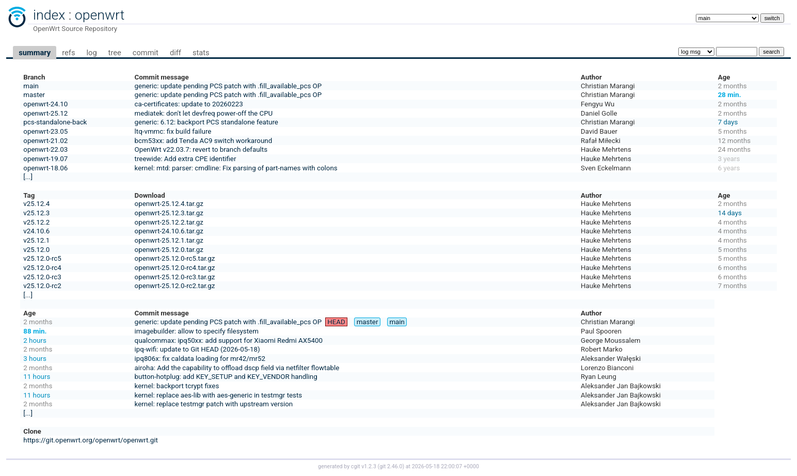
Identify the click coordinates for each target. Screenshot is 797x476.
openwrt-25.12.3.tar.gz (169, 213)
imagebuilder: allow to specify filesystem (197, 331)
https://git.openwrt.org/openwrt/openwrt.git (90, 440)
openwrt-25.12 (45, 113)
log (91, 52)
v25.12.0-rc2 (42, 286)
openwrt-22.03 (45, 149)
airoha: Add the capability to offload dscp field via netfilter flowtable (237, 368)
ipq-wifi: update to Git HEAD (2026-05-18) (197, 349)
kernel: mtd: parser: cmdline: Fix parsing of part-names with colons (236, 168)
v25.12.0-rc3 (42, 277)
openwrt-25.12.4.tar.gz (169, 204)
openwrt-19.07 (45, 159)
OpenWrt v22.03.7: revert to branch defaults (201, 149)
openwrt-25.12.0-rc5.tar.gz (175, 258)
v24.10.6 (36, 231)
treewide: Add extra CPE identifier (185, 159)
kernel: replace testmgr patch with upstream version (214, 404)
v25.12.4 (36, 204)
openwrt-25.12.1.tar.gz (169, 240)
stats (201, 52)
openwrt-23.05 (45, 131)
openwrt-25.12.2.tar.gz (169, 222)
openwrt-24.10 (45, 104)
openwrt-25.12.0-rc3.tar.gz (175, 277)
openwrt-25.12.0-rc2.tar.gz (175, 286)
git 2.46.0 (390, 466)
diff (175, 52)
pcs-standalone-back (55, 122)
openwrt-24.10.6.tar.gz (169, 231)
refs (68, 52)
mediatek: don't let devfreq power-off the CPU (204, 113)
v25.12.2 (36, 222)
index (49, 15)
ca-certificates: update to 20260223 (189, 104)
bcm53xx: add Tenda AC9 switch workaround (204, 141)
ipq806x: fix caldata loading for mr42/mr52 (200, 358)
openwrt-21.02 (45, 141)
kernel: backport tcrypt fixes (177, 386)
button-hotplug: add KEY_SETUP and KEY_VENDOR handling (226, 376)
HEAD (336, 322)
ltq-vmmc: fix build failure (173, 131)
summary (35, 52)
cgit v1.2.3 (363, 466)
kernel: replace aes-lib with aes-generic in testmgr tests (218, 395)
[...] (28, 177)
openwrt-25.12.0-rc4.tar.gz (175, 268)
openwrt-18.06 (45, 168)
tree (114, 52)
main (31, 86)
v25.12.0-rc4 (42, 268)
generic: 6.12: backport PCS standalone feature (206, 122)
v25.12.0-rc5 (42, 258)
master (34, 95)
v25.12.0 (36, 249)
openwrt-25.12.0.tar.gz (169, 249)
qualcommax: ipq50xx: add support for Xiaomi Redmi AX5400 (229, 340)
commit (145, 52)
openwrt (99, 15)
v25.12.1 (36, 240)
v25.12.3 (36, 213)
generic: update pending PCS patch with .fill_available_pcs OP (228, 86)
